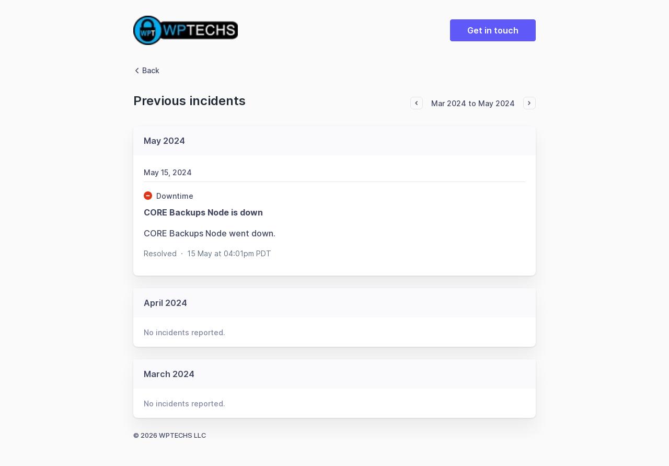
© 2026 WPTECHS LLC (169, 435)
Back (146, 70)
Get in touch (492, 30)
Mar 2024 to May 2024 (473, 103)
